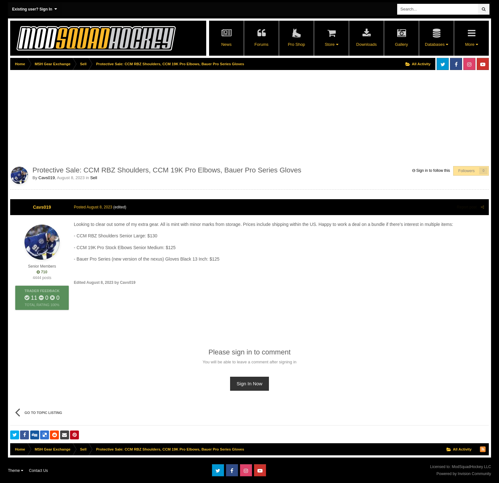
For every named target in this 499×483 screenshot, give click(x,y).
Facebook (456, 64)
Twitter (443, 64)
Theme (15, 470)
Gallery (401, 44)
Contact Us (38, 470)
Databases (436, 44)
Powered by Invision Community (464, 474)
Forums (261, 44)
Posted (93, 207)
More (471, 44)
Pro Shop (296, 44)
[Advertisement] (126, 116)
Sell (93, 177)
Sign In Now (250, 383)
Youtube (483, 64)
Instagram (469, 64)
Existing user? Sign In (34, 9)
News (226, 44)
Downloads (366, 44)
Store (331, 44)
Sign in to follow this (433, 170)
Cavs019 (47, 177)
